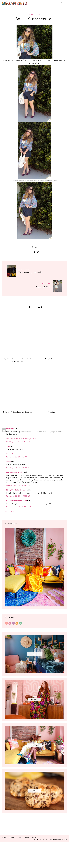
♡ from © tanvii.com (13, 454)
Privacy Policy (24, 837)
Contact (12, 837)
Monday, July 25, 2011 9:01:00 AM (18, 441)
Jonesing (51, 412)
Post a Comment (9, 511)
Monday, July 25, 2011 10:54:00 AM (18, 485)
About (34, 837)
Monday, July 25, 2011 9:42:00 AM (18, 468)
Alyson (8, 461)
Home (4, 837)
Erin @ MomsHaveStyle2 (14, 472)
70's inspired (30, 14)
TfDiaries (55, 839)
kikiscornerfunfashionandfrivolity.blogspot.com (21, 438)
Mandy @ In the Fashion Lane (16, 490)
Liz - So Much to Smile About (16, 501)
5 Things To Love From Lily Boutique (17, 412)
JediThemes (64, 839)
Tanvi (8, 446)
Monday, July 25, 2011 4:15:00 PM (18, 496)
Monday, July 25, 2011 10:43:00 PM (18, 507)
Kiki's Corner (10, 429)
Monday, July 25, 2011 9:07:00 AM (18, 457)
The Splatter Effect (51, 359)
